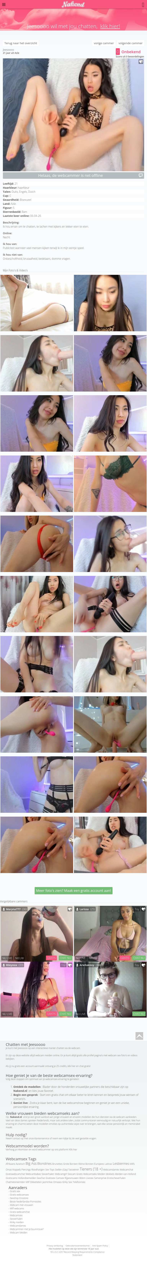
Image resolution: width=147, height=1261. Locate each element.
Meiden (101, 1174)
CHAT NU (65, 958)
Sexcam (72, 1174)
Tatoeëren (73, 1169)
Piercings (26, 1169)
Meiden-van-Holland (125, 1174)
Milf (27, 1182)
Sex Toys (49, 1169)
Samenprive (100, 1178)
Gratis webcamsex (19, 1194)
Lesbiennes (121, 1163)
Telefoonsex (79, 1182)
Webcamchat (126, 1169)
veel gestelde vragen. (86, 1138)
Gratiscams (11, 1178)
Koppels (16, 1169)
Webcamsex (16, 1215)
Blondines (44, 1163)
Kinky (65, 1182)
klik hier (71, 1066)
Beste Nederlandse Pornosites (25, 1201)
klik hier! (110, 26)
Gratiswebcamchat (15, 1174)
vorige (104, 43)
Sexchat (41, 1178)
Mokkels (110, 1174)
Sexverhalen (48, 1174)
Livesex (89, 1178)
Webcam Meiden (18, 1232)
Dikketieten (36, 1182)
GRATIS (51, 958)
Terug (20, 43)
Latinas (108, 1164)
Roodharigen (38, 1169)
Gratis (79, 1174)
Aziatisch (20, 1164)
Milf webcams (17, 1208)
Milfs (132, 1164)
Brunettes (57, 1164)
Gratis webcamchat (20, 1212)
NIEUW (19, 958)
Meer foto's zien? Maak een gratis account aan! (73, 890)
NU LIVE (7, 958)
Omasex (57, 1182)
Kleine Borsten (85, 1164)
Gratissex (50, 1178)
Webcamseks (90, 1174)
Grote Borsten (70, 1164)
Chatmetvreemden (15, 1182)
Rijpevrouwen (72, 1178)
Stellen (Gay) (61, 1169)
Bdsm (82, 1178)
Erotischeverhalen (116, 1178)
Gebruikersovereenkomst (78, 1245)
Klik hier (73, 1149)
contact (16, 1138)
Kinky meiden (17, 1222)
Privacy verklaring (55, 1245)
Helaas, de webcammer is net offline (90, 175)
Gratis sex (15, 1191)
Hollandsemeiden (27, 1178)
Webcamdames (111, 1169)
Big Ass (31, 1163)
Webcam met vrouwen (21, 1205)
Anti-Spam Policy (100, 1245)
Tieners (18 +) (91, 1169)
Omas (9, 1169)
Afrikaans (10, 1164)
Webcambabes (33, 1174)
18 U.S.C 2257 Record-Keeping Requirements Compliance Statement (77, 1253)
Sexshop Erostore (19, 1198)
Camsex (60, 1178)
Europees (99, 1164)
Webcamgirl (61, 1174)
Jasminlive (47, 1182)
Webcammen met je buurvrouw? (26, 1229)
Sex (70, 1182)
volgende (131, 43)
